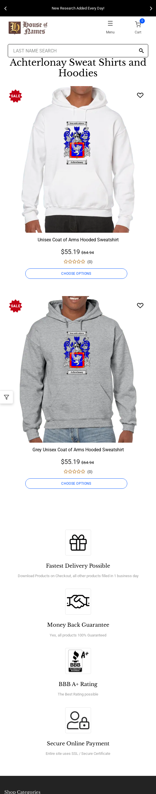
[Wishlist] (140, 95)
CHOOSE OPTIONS (76, 274)
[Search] (141, 51)
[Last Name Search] (78, 50)
